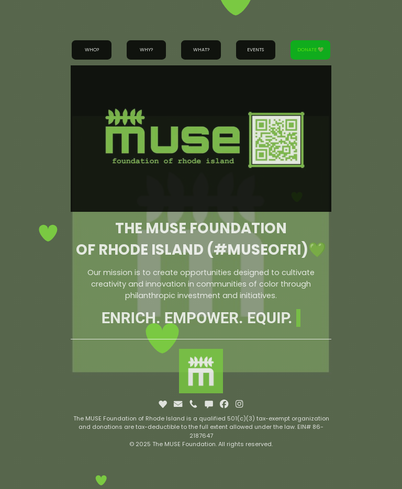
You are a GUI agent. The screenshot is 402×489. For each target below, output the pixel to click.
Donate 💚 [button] (310, 49)
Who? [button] (92, 49)
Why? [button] (146, 49)
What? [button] (201, 49)
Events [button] (255, 49)
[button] (163, 403)
